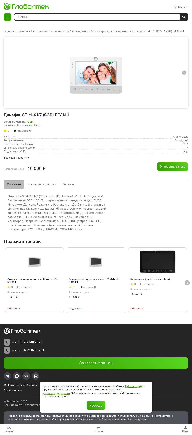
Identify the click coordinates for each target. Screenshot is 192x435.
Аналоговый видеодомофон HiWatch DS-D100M (33, 281)
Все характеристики (16, 157)
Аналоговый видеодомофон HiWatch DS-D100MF (94, 281)
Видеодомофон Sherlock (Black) (150, 279)
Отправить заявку (172, 167)
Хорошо (96, 405)
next (184, 72)
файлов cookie (133, 386)
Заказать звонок (96, 362)
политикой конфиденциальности (28, 419)
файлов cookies (96, 416)
